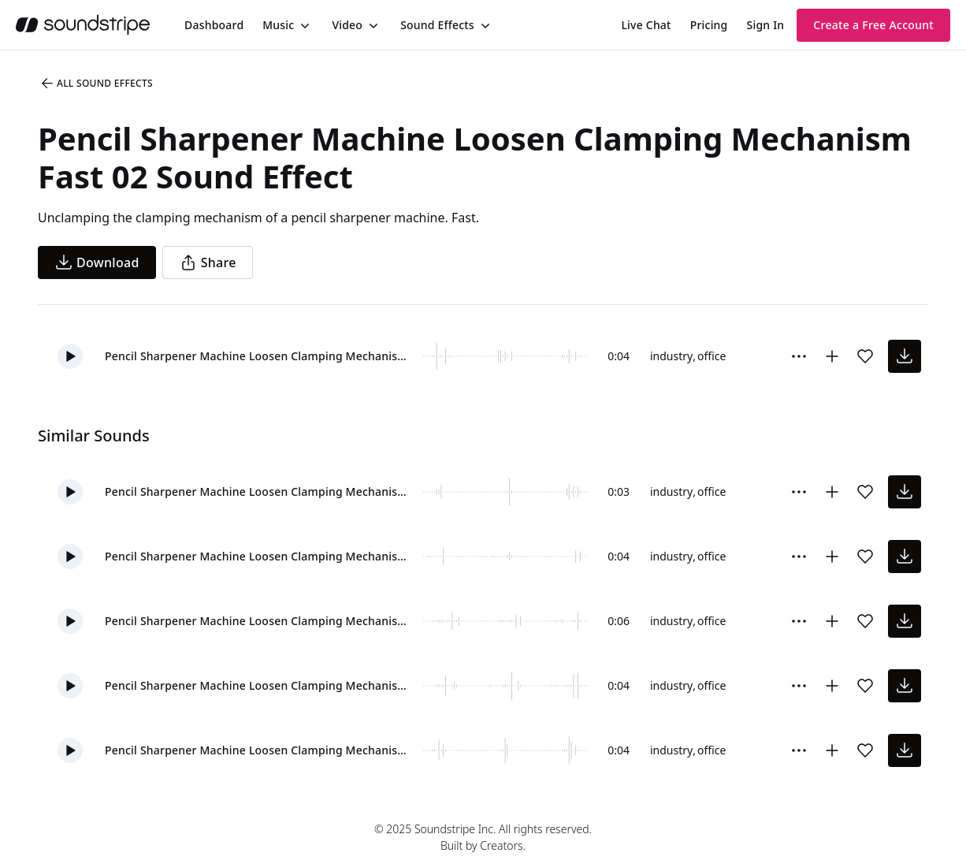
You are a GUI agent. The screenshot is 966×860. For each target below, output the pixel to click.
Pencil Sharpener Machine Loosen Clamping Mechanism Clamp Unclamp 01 (261, 620)
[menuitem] (214, 25)
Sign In (766, 24)
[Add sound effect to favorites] (865, 356)
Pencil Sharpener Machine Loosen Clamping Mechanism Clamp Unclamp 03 (261, 685)
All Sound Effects (96, 83)
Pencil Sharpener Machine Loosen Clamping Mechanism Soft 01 (261, 750)
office (711, 355)
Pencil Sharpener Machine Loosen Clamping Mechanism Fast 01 (261, 491)
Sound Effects (437, 24)
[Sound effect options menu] (799, 356)
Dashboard (213, 24)
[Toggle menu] (303, 25)
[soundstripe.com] (83, 25)
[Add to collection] (832, 356)
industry (671, 355)
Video (347, 24)
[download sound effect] (904, 356)
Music (278, 24)
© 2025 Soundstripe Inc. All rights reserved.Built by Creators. (483, 837)
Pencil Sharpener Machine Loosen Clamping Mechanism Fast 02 (261, 355)
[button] (70, 356)
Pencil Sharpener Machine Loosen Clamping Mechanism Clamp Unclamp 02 (261, 556)
